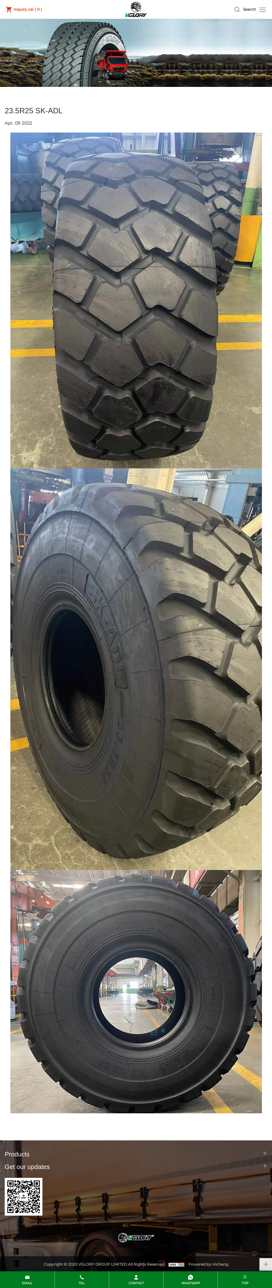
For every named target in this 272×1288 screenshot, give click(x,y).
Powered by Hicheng (208, 1264)
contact (136, 1283)
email (27, 1283)
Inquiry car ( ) (28, 9)
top (245, 1283)
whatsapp (190, 1283)
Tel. (82, 1283)
